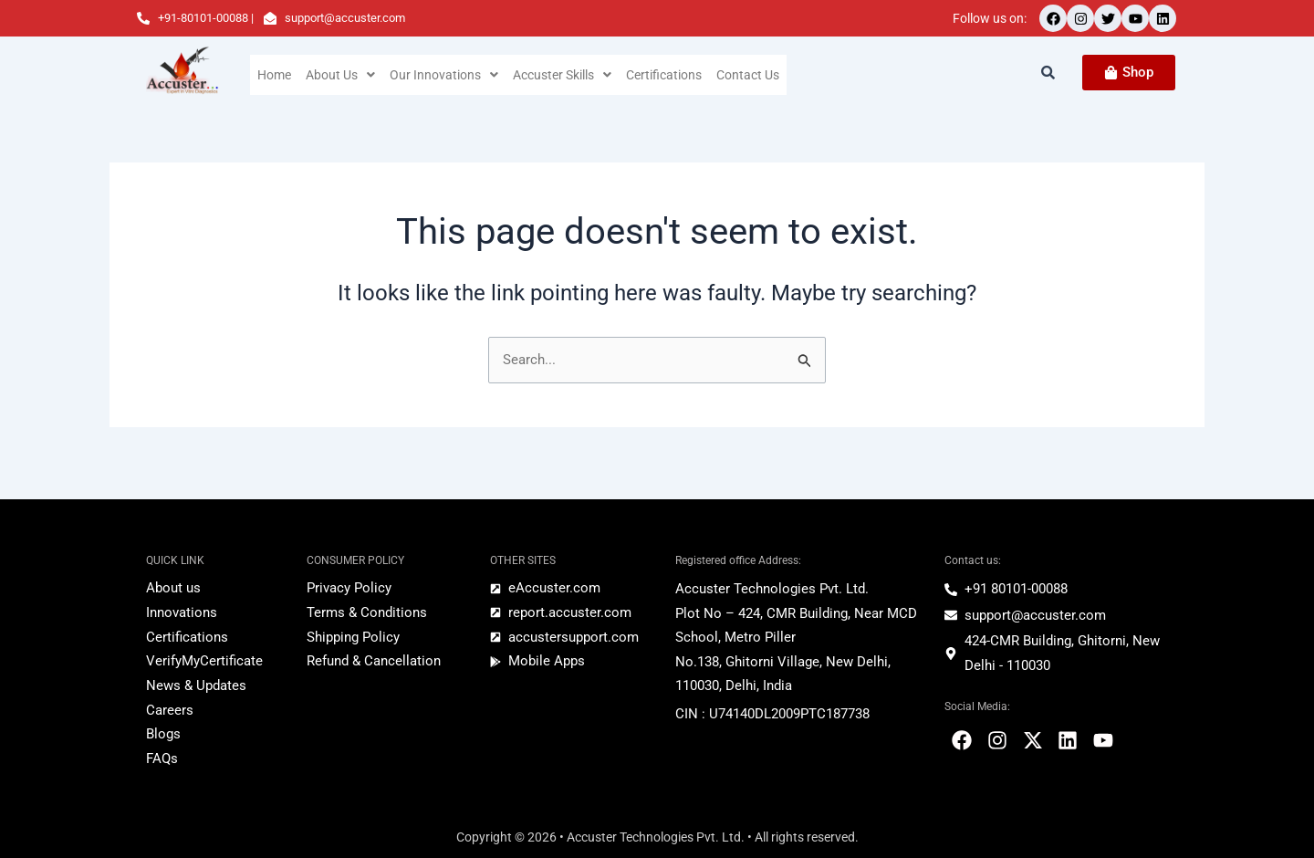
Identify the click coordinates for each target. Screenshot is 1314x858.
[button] (341, 75)
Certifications (670, 75)
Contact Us (756, 75)
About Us (341, 75)
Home (274, 75)
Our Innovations (445, 75)
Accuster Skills (566, 75)
